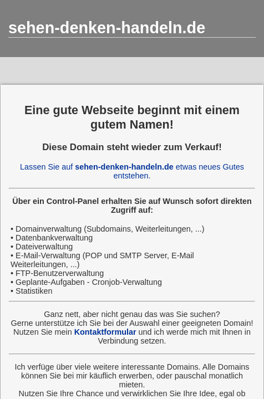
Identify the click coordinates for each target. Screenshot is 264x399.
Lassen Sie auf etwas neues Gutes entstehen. (132, 171)
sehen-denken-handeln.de (106, 28)
